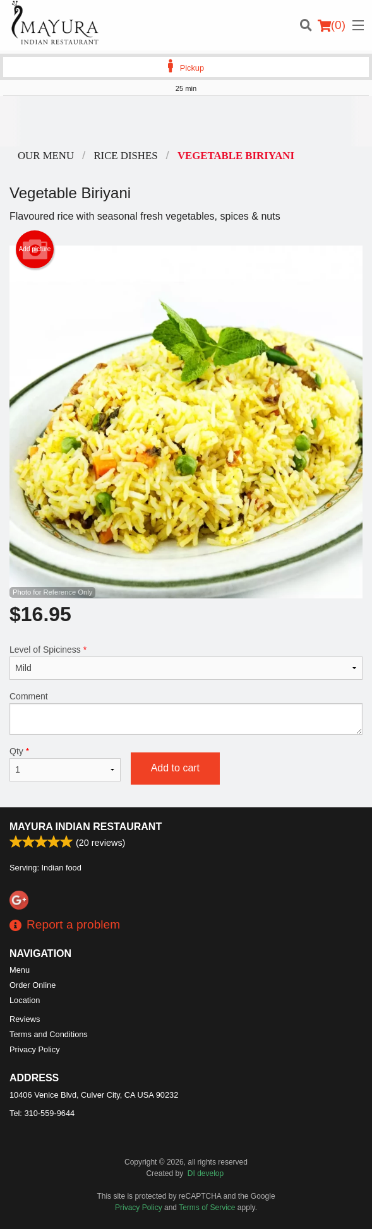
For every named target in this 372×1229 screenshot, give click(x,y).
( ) (331, 25)
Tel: (42, 1113)
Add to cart (175, 768)
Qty (65, 763)
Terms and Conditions (48, 1034)
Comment (186, 713)
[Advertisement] (186, 121)
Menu (19, 970)
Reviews (24, 1019)
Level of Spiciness (186, 662)
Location (24, 1000)
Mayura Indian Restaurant (85, 826)
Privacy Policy (34, 1049)
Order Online (32, 985)
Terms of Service (207, 1207)
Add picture (35, 249)
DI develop (206, 1173)
